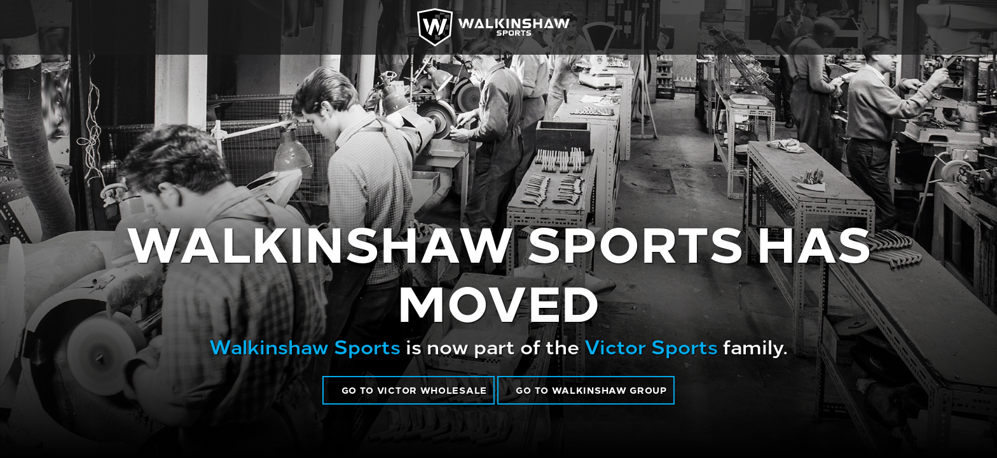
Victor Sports (651, 345)
